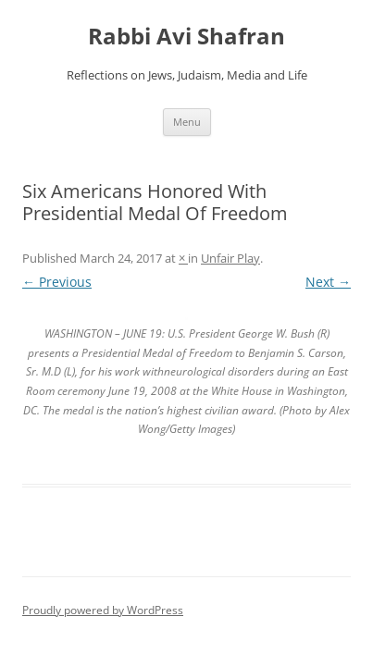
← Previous (57, 281)
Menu (187, 122)
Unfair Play (230, 258)
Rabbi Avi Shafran (186, 36)
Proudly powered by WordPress (102, 610)
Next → (328, 281)
